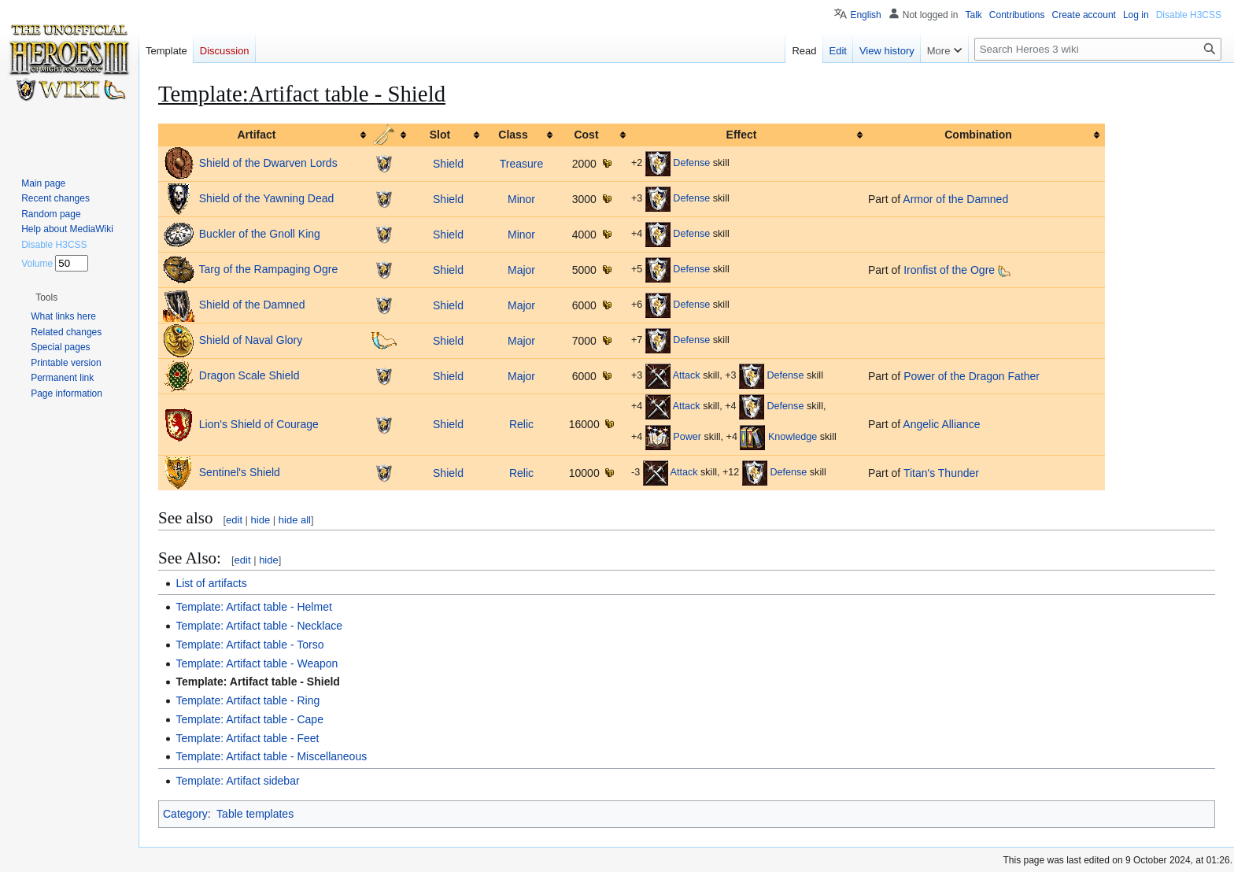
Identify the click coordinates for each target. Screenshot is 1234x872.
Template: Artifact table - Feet (247, 738)
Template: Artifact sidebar (237, 780)
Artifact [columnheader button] (256, 134)
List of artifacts (210, 583)
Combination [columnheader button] (978, 134)
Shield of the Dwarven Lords (268, 163)
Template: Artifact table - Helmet (253, 606)
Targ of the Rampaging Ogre (268, 269)
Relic (521, 424)
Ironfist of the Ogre (949, 270)
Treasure (522, 163)
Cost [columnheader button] (586, 134)
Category (185, 813)
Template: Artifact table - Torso (249, 644)
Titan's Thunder (941, 473)
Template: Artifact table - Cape (249, 719)
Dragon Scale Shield (249, 375)
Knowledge (792, 436)
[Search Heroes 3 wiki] (1097, 49)
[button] (46, 297)
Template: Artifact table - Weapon (256, 663)
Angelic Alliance (941, 424)
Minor (521, 199)
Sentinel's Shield (239, 472)
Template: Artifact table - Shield (257, 681)
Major (521, 270)
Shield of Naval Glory (251, 340)
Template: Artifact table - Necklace (258, 625)
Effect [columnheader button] (741, 134)
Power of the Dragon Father (971, 376)
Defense (691, 163)
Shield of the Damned (252, 304)
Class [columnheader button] (512, 134)
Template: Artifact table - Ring (247, 700)
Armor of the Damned (955, 199)
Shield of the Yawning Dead (266, 198)
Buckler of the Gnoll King (259, 233)
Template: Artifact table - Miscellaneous (271, 756)
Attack (686, 376)
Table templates (255, 813)
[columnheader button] (391, 135)
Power (687, 436)
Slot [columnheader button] (440, 134)
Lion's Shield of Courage (259, 423)
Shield (448, 163)
